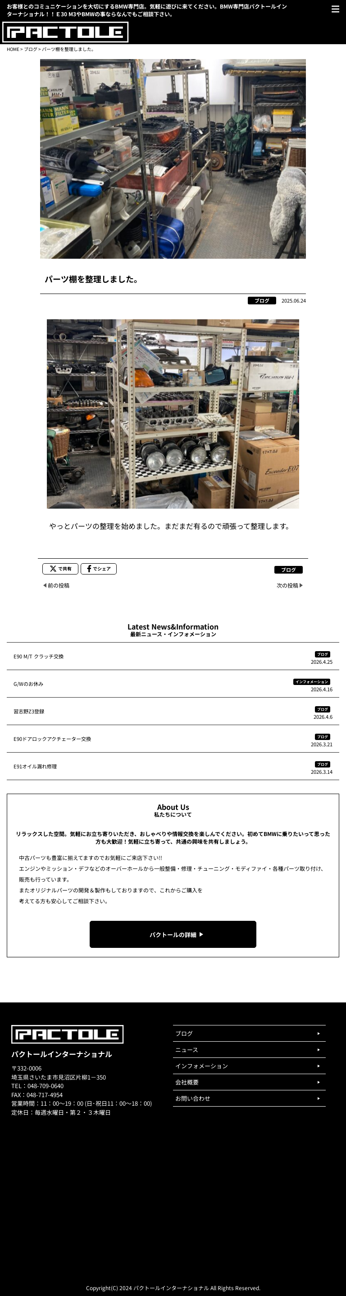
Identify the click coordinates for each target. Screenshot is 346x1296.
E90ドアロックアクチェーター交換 (52, 738)
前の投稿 (58, 585)
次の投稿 (287, 585)
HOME (13, 49)
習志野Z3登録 (29, 711)
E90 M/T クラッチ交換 (39, 656)
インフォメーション (312, 681)
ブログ (30, 49)
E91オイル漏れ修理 (35, 766)
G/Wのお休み (28, 683)
